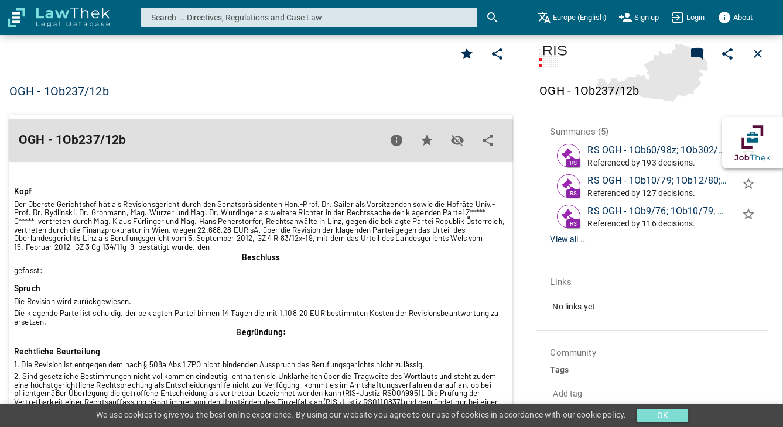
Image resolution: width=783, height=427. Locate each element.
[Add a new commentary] (697, 54)
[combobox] (309, 17)
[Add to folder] (748, 186)
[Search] (492, 17)
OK (662, 415)
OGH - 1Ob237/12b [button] (59, 91)
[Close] (758, 54)
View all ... (568, 239)
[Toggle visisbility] (457, 140)
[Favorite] (466, 54)
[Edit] (497, 54)
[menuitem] (572, 17)
